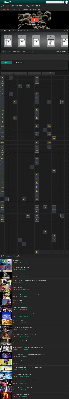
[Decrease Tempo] (2, 30)
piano (9, 51)
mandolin (19, 51)
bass (30, 51)
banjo (24, 51)
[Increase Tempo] (13, 30)
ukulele (14, 51)
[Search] (62, 2)
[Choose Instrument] (33, 51)
